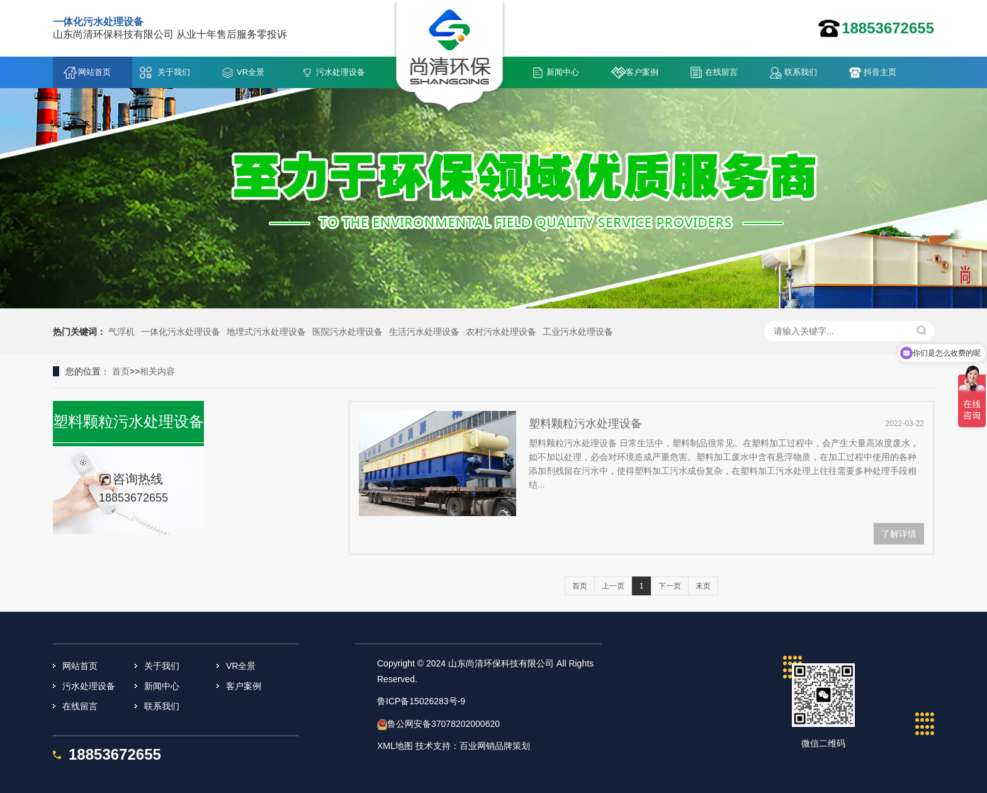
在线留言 (721, 72)
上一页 (613, 586)
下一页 (669, 586)
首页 (121, 371)
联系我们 (800, 72)
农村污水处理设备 (501, 332)
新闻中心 (562, 72)
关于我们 (173, 72)
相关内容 (157, 371)
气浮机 (121, 332)
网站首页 (94, 72)
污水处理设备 (340, 72)
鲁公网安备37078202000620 (443, 724)
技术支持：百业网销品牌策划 (472, 746)
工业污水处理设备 (578, 332)
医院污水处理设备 (347, 332)
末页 (703, 586)
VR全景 (250, 72)
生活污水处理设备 (424, 332)
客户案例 (642, 72)
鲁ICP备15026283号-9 (421, 701)
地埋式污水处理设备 (266, 332)
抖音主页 (880, 72)
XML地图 (395, 746)
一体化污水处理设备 (180, 332)
